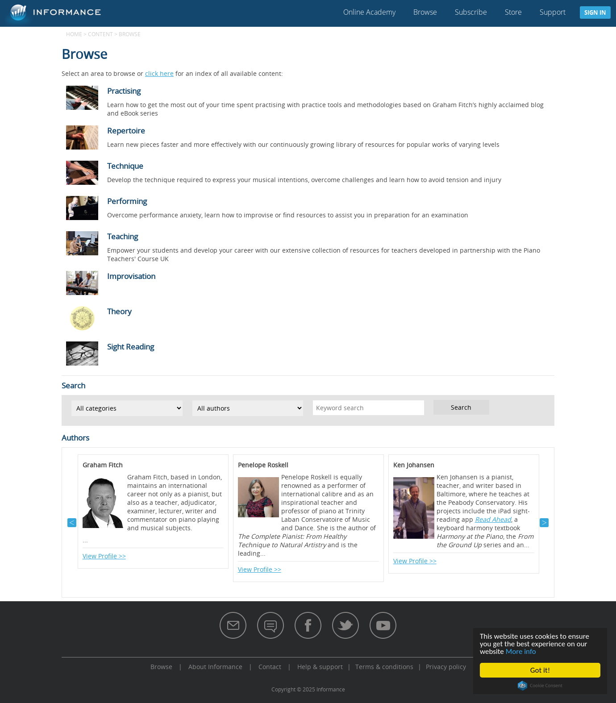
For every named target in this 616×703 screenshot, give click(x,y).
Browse (425, 12)
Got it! (540, 670)
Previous (71, 522)
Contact (269, 666)
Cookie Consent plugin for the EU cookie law (540, 686)
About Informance (215, 666)
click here (159, 73)
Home (74, 33)
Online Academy (369, 12)
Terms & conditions (384, 666)
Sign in (595, 12)
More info (521, 651)
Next (544, 522)
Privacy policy (446, 666)
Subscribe (471, 12)
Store (513, 12)
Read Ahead (493, 519)
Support (553, 12)
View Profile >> (104, 556)
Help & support (320, 666)
